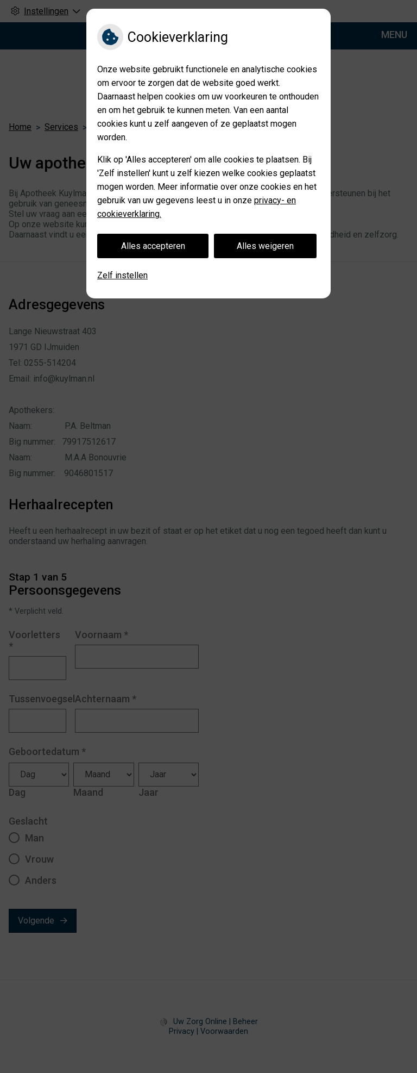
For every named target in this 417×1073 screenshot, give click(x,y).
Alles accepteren (153, 246)
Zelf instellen (122, 275)
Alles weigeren (265, 246)
